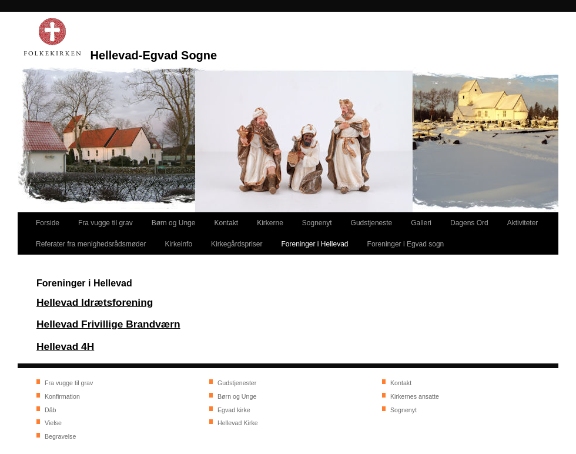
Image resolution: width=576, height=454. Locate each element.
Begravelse (60, 436)
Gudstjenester (236, 382)
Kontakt (400, 382)
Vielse (53, 422)
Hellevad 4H (65, 346)
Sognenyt (403, 409)
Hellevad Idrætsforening (94, 302)
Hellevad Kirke (237, 422)
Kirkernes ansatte (414, 396)
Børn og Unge (236, 396)
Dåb (50, 409)
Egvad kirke (233, 409)
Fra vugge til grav (69, 382)
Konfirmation (62, 396)
